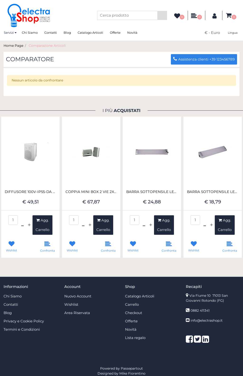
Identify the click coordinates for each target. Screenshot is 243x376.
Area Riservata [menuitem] (77, 312)
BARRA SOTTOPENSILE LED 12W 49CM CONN (212, 192)
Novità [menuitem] (132, 32)
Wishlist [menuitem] (71, 304)
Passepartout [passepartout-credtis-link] (132, 368)
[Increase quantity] (29, 225)
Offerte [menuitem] (115, 32)
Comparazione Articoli (47, 45)
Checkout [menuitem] (133, 312)
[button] (162, 15)
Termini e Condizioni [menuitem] (22, 329)
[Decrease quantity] (22, 225)
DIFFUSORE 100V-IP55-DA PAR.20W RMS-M (30, 192)
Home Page (13, 45)
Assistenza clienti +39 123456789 (204, 59)
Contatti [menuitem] (50, 32)
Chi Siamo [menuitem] (30, 32)
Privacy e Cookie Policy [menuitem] (24, 321)
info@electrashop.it (207, 320)
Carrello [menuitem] (132, 304)
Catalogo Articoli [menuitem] (90, 32)
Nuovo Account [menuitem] (77, 296)
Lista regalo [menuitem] (135, 337)
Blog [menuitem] (67, 32)
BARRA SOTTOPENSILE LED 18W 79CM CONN (152, 192)
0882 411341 (200, 310)
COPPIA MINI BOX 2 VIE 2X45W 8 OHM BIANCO (91, 192)
